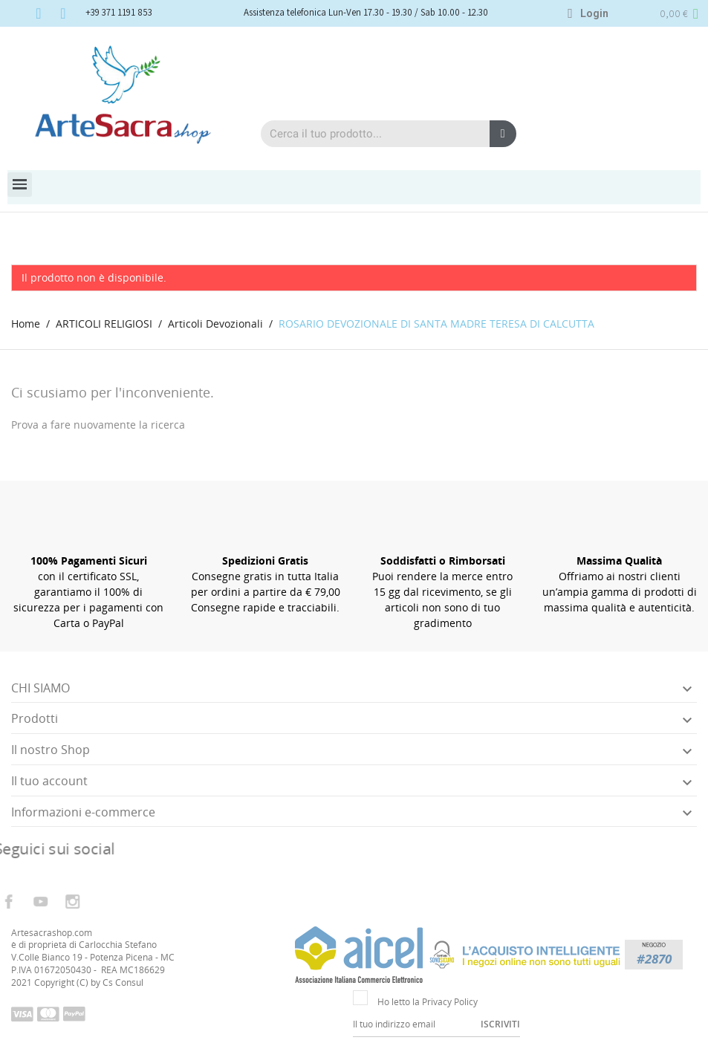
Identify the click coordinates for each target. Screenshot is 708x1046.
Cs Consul (123, 982)
